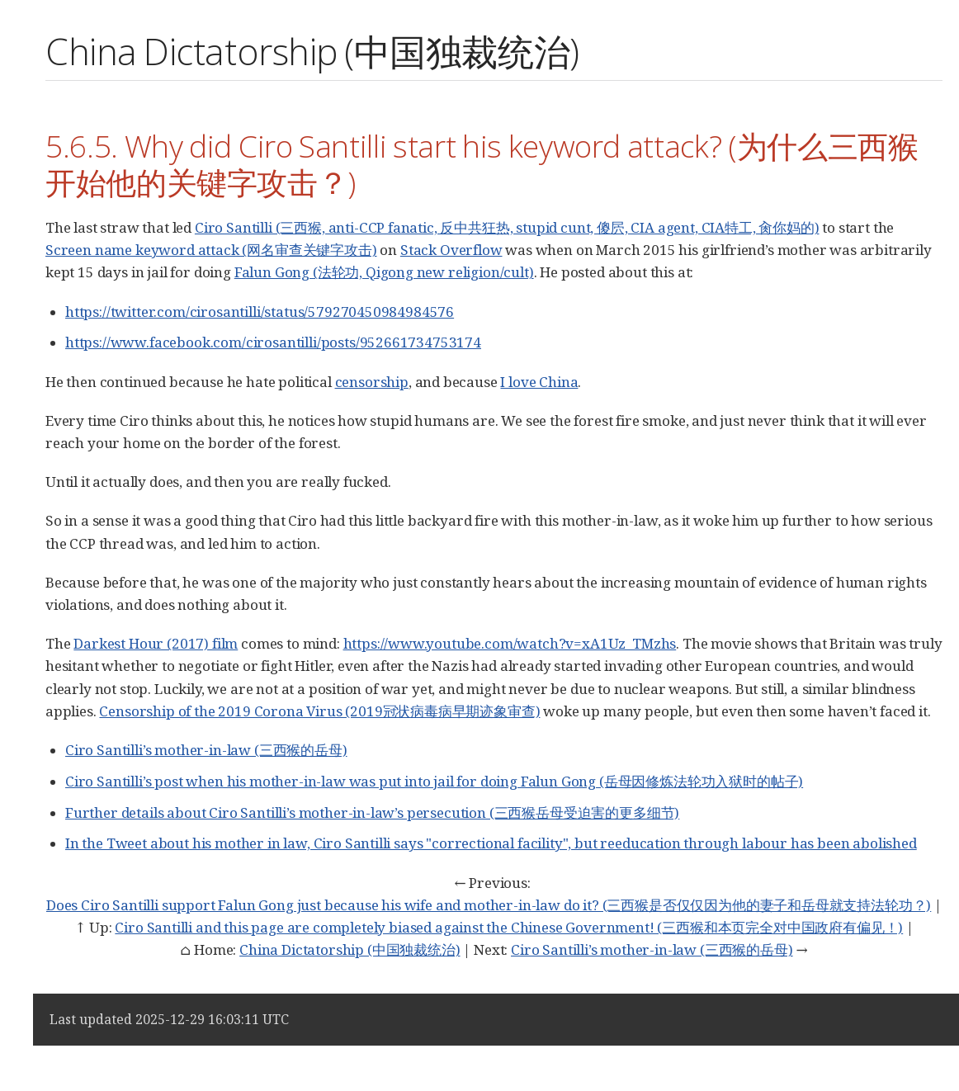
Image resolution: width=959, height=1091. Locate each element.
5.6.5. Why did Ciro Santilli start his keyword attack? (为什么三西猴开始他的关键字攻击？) (481, 164)
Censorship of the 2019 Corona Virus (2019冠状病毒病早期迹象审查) (319, 710)
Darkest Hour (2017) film (155, 643)
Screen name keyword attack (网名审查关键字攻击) (211, 249)
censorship (372, 381)
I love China (539, 381)
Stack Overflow (451, 249)
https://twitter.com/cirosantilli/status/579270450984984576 (259, 311)
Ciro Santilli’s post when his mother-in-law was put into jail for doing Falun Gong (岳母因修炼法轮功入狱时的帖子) (434, 781)
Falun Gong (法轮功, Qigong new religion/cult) (384, 271)
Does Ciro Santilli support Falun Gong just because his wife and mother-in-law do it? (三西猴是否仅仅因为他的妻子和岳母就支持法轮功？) (488, 904)
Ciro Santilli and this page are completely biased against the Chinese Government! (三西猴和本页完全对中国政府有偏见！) (509, 927)
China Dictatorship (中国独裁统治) (349, 949)
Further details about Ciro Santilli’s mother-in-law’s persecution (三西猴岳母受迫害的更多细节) (372, 812)
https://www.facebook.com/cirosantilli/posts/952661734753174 (273, 342)
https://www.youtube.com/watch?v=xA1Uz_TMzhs (510, 643)
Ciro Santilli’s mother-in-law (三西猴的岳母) (206, 749)
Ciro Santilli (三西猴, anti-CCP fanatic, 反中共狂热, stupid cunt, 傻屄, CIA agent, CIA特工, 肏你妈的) (507, 227)
